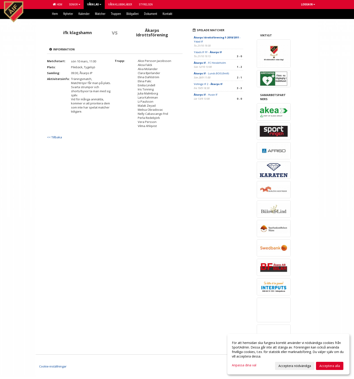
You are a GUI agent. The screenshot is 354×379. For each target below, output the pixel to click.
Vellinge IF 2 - (208, 84)
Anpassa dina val (244, 365)
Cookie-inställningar (53, 366)
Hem (57, 4)
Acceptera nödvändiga (294, 366)
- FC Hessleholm (210, 62)
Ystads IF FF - (208, 52)
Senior (74, 4)
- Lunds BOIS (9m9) (211, 73)
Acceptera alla (329, 366)
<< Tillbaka (54, 137)
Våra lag (94, 4)
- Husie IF (206, 94)
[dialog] (288, 354)
